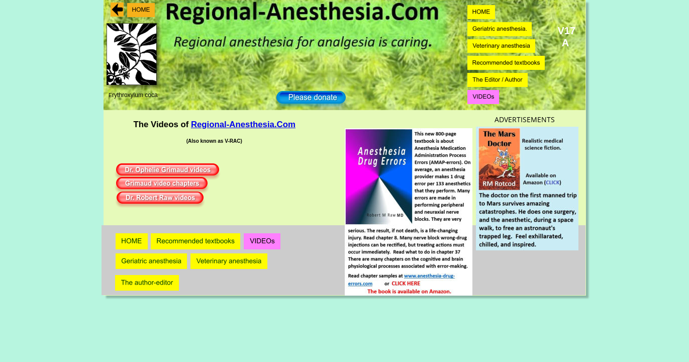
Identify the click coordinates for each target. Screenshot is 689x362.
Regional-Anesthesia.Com (243, 124)
